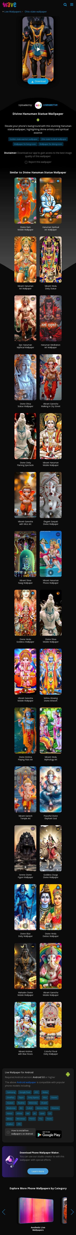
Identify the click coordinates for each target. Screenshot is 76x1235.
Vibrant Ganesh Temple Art (25, 817)
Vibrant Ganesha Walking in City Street (50, 405)
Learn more (38, 1171)
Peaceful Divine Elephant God (51, 817)
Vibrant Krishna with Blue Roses (25, 1052)
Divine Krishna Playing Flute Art (25, 758)
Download (38, 81)
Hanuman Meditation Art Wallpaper (50, 346)
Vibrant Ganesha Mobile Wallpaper (25, 699)
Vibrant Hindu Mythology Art (50, 758)
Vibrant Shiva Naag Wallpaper (25, 581)
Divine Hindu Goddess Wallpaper (25, 640)
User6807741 (46, 105)
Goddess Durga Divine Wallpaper (50, 876)
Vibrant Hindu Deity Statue (51, 287)
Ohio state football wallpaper (53, 139)
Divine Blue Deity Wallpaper (25, 935)
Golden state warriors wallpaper (24, 139)
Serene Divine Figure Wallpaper (25, 876)
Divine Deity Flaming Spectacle (25, 463)
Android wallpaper (26, 1082)
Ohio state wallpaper (36, 11)
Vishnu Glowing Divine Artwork (51, 699)
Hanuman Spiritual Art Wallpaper (50, 228)
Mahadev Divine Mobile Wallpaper (25, 993)
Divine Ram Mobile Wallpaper (25, 228)
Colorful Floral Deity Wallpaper (51, 1052)
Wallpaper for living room (25, 144)
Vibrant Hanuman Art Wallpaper (25, 287)
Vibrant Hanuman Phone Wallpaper (51, 581)
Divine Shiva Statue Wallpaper (25, 405)
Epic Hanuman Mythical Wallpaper (25, 346)
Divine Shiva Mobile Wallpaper (51, 640)
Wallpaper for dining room (51, 144)
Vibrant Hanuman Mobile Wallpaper (51, 463)
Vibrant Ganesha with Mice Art (25, 522)
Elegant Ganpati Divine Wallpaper (50, 522)
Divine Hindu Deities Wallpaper (51, 935)
